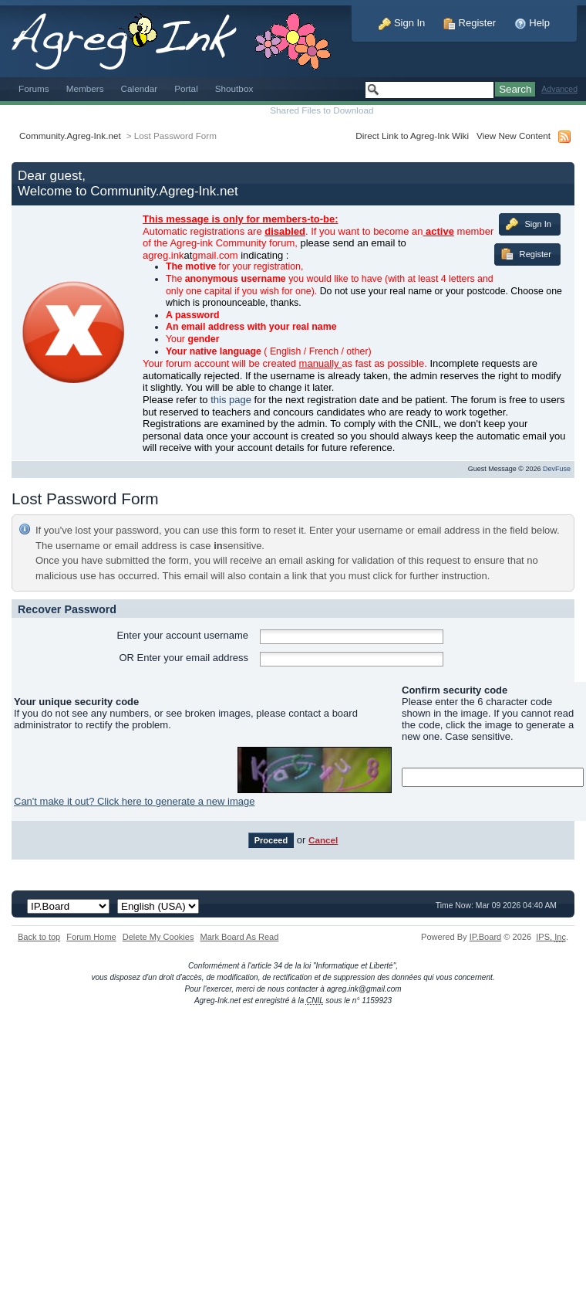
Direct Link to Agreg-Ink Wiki (412, 136)
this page (230, 399)
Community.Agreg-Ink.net (70, 136)
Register (469, 23)
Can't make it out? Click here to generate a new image (134, 801)
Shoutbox (234, 88)
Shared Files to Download (321, 110)
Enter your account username (182, 635)
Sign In (402, 23)
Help (532, 23)
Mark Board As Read (239, 936)
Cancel (323, 840)
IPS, (551, 936)
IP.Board (486, 936)
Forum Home (91, 936)
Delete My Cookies (158, 936)
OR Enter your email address (183, 657)
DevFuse (557, 469)
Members (85, 88)
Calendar (139, 88)
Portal (186, 88)
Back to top (39, 936)
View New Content (514, 136)
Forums (34, 88)
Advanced (559, 89)
